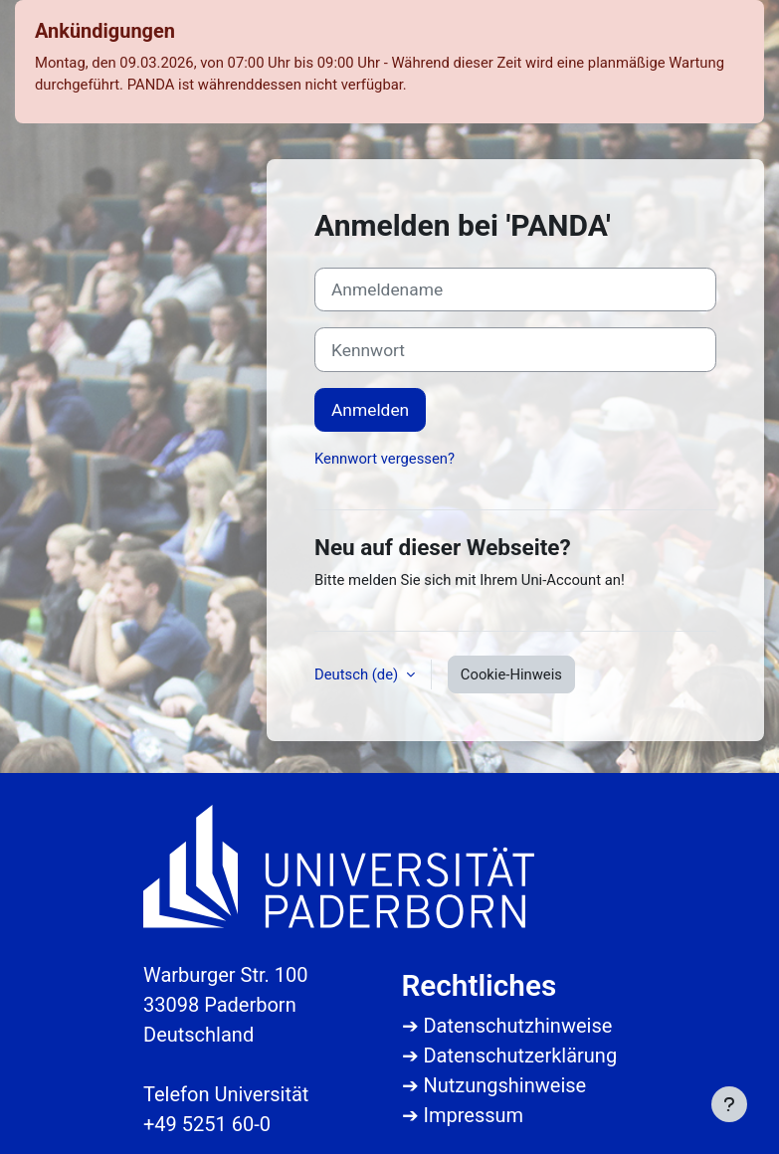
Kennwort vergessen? (384, 459)
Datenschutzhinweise (517, 1026)
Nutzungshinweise (504, 1085)
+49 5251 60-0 (207, 1124)
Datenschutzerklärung (520, 1055)
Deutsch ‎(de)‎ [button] (358, 674)
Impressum (473, 1115)
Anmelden (370, 410)
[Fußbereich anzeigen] (729, 1104)
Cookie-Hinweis (511, 674)
